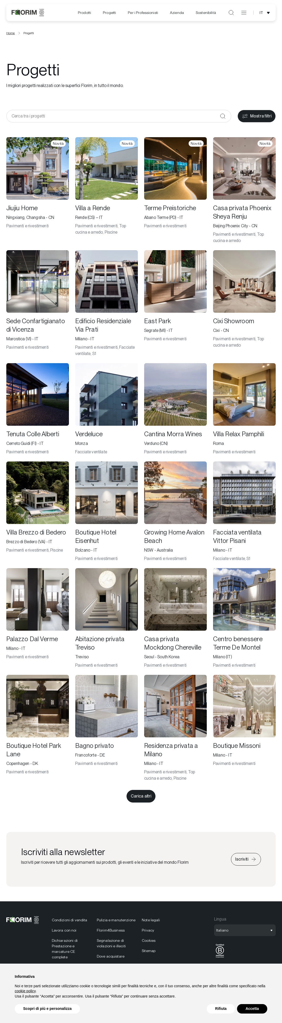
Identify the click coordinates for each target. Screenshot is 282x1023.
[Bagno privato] (106, 730)
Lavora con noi (64, 932)
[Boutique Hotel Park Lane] (37, 730)
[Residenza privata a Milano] (175, 730)
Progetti (109, 13)
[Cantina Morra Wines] (175, 411)
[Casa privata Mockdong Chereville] (175, 620)
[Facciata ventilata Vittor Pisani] (244, 513)
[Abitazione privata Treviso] (106, 620)
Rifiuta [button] (221, 1008)
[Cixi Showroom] (244, 305)
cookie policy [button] (25, 991)
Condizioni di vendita (69, 922)
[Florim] (28, 13)
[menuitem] (84, 13)
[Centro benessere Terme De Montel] (244, 620)
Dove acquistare (110, 958)
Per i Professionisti (143, 13)
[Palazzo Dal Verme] (37, 620)
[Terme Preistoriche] (175, 192)
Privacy (148, 932)
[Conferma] (223, 118)
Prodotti (84, 13)
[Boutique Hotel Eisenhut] (106, 513)
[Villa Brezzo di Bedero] (37, 513)
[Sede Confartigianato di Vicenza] (37, 305)
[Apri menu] (244, 12)
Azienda (177, 13)
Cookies (148, 942)
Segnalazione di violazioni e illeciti (111, 945)
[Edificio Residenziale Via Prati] (106, 305)
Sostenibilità (206, 13)
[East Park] (175, 305)
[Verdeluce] (106, 411)
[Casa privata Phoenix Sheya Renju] (244, 192)
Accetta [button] (252, 1008)
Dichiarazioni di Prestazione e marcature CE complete (65, 950)
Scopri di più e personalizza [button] (47, 1008)
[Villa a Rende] (106, 192)
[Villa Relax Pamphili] (244, 411)
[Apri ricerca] (231, 12)
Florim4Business (111, 932)
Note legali (151, 922)
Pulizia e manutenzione (116, 922)
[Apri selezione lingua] (265, 12)
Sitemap (148, 952)
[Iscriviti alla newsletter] (246, 861)
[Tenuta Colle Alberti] (37, 411)
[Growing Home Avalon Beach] (175, 513)
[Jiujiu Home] (37, 192)
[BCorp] (220, 959)
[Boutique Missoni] (244, 730)
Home (10, 35)
